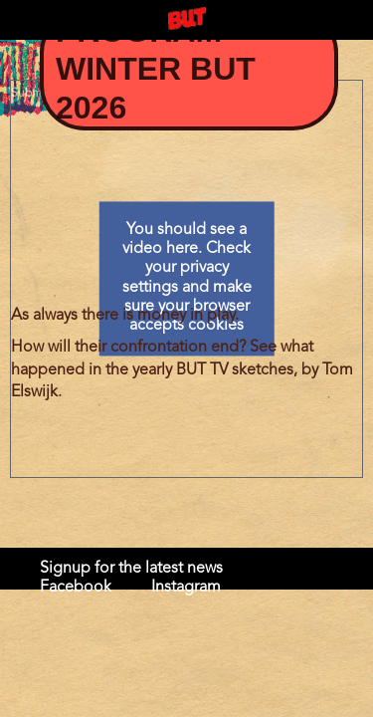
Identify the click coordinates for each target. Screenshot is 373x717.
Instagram (186, 588)
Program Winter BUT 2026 (156, 69)
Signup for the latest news (131, 569)
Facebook (75, 588)
